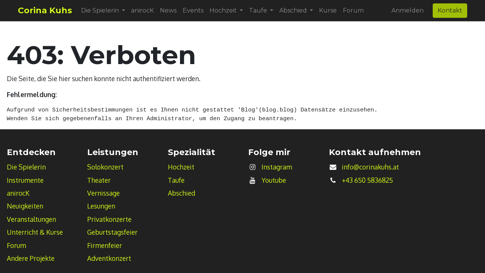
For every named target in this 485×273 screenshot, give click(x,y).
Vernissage (103, 193)
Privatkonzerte (109, 219)
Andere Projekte (31, 258)
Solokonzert (105, 167)
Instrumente (25, 180)
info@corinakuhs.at (370, 167)
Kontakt (450, 10)
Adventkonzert (109, 258)
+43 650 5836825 (367, 180)
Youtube (273, 180)
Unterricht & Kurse (35, 232)
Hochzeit (181, 167)
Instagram (276, 167)
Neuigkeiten (25, 206)
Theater (99, 180)
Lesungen (101, 206)
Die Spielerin (26, 167)
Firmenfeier (104, 245)
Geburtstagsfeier (112, 232)
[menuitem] (142, 10)
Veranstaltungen (31, 219)
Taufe (176, 180)
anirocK (18, 193)
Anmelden (407, 10)
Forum (16, 245)
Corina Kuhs (45, 10)
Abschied (181, 193)
